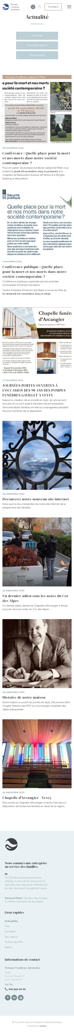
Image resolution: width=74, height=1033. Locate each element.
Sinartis (43, 1026)
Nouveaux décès (37, 45)
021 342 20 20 (17, 989)
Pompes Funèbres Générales (15, 7)
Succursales (39, 7)
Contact (53, 6)
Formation (10, 931)
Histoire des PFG (14, 942)
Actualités (37, 35)
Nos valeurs (11, 936)
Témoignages (37, 55)
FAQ (7, 926)
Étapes (8, 947)
